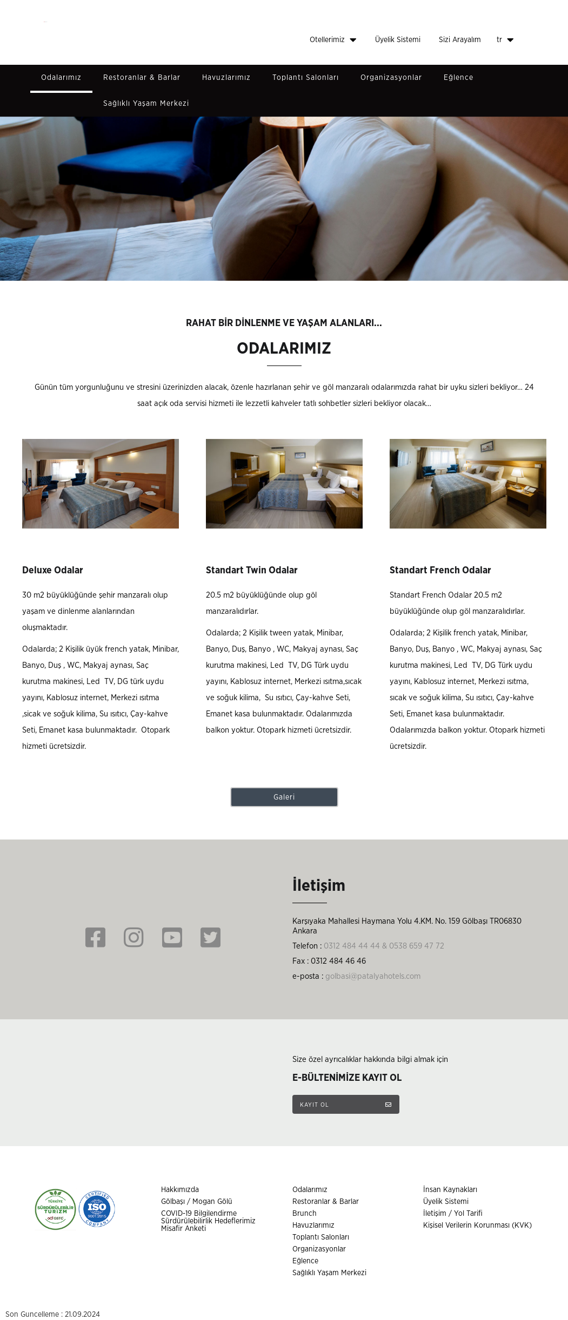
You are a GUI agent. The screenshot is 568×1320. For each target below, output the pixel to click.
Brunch (304, 1213)
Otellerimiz (333, 40)
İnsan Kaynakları (450, 1190)
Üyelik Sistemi (397, 40)
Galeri (284, 797)
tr (505, 40)
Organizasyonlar (391, 78)
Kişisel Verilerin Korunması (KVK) (477, 1225)
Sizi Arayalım (460, 40)
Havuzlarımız (226, 78)
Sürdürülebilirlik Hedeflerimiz (208, 1221)
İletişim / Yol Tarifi (453, 1213)
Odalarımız (61, 78)
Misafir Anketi (183, 1229)
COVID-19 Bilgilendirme (199, 1213)
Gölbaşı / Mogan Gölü (196, 1202)
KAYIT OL (346, 1104)
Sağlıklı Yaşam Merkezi (146, 103)
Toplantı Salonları (305, 78)
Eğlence (458, 78)
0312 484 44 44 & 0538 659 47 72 (384, 946)
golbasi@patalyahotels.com (372, 976)
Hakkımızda (180, 1190)
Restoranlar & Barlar (142, 78)
